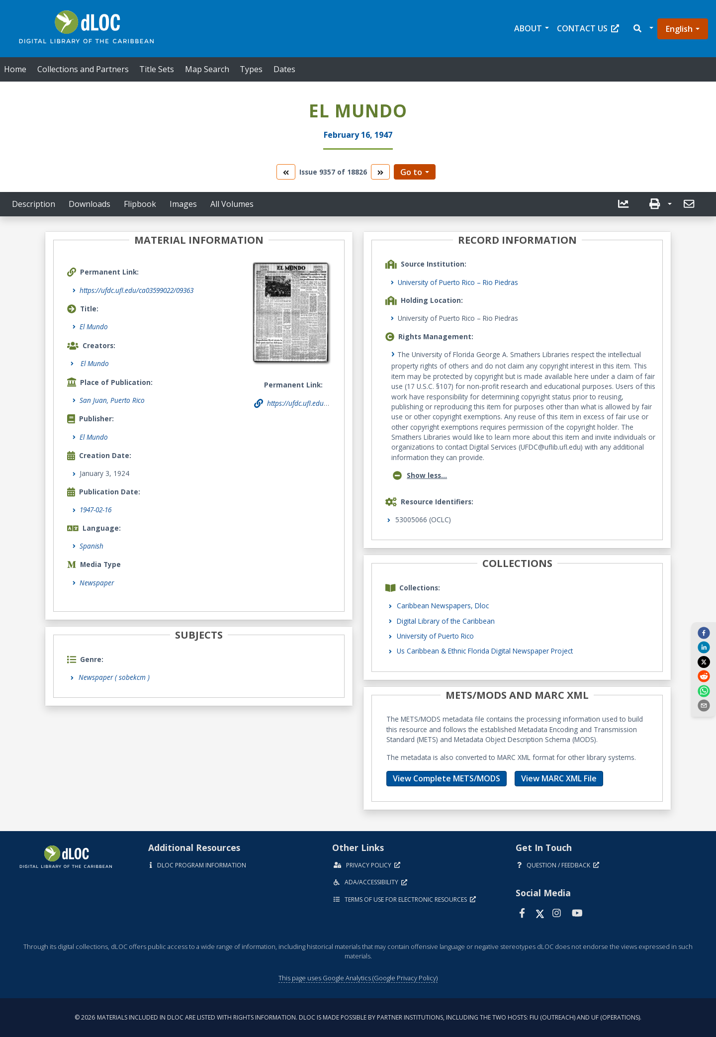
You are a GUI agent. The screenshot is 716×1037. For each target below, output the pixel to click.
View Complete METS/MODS (446, 778)
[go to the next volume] (380, 172)
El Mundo (94, 326)
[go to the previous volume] (285, 172)
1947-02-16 (95, 509)
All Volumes (232, 203)
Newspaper (97, 582)
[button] (642, 28)
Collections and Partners (83, 69)
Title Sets (156, 69)
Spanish (91, 546)
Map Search (207, 69)
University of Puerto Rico (435, 636)
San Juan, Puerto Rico (112, 400)
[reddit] (704, 675)
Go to (411, 172)
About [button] (528, 28)
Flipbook (140, 203)
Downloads (89, 203)
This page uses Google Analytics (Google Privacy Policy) (358, 977)
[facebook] (704, 632)
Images (183, 203)
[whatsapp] (704, 690)
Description (33, 203)
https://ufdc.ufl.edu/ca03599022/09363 (136, 290)
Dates (284, 69)
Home (15, 69)
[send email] (704, 705)
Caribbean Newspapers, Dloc (443, 605)
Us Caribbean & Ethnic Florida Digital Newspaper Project (485, 651)
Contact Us (588, 28)
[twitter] (704, 661)
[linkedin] (704, 647)
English (679, 28)
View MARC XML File (559, 778)
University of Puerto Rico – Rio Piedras (458, 282)
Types (251, 69)
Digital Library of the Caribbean (446, 621)
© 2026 (358, 1017)
